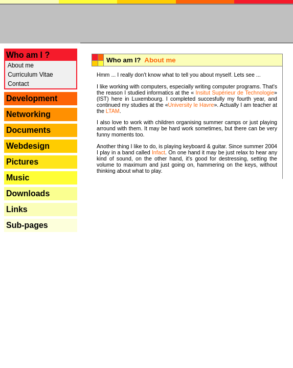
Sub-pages (27, 225)
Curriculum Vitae (29, 74)
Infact (158, 152)
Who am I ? (28, 55)
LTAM (113, 111)
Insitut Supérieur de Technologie (234, 92)
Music (17, 177)
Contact (17, 83)
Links (17, 209)
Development (31, 98)
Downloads (28, 193)
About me (20, 65)
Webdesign (28, 146)
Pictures (22, 161)
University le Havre (191, 105)
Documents (28, 130)
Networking (28, 114)
